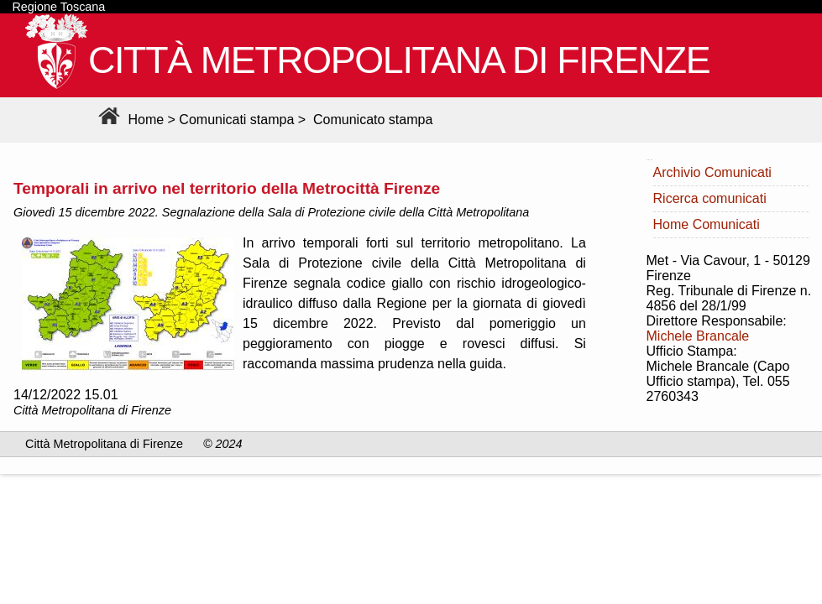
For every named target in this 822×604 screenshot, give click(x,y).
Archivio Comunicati (712, 172)
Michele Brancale (698, 336)
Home (129, 119)
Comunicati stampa (236, 119)
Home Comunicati (706, 224)
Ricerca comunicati (710, 198)
